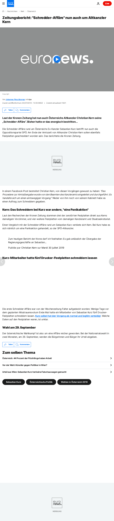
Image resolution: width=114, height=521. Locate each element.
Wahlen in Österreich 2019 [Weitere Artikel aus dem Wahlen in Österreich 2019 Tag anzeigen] (74, 382)
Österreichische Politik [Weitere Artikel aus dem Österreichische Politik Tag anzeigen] (41, 382)
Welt (22, 11)
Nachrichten (12, 11)
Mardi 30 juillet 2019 (53, 247)
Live (107, 3)
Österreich (31, 11)
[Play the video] (57, 59)
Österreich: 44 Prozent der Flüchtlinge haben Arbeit (27, 358)
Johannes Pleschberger (15, 99)
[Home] (3, 11)
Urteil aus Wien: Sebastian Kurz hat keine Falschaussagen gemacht (34, 372)
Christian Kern (29, 247)
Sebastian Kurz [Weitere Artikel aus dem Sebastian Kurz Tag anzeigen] (13, 382)
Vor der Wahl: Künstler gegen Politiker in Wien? (24, 365)
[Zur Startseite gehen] (10, 3)
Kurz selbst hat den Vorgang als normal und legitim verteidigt (68, 315)
